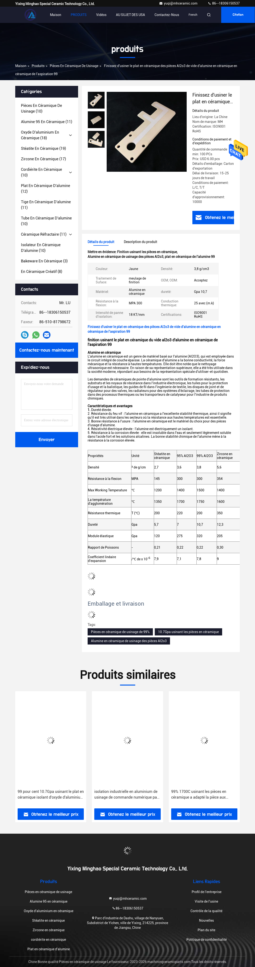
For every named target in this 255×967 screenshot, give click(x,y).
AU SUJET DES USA (130, 15)
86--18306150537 (224, 3)
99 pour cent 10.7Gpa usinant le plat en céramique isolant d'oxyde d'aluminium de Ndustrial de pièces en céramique (51, 794)
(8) (41, 271)
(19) (43, 148)
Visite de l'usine (206, 901)
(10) (41, 108)
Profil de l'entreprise (206, 892)
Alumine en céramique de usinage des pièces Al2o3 (129, 641)
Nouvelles (206, 920)
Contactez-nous (167, 15)
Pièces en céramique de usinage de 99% (120, 632)
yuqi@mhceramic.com (178, 3)
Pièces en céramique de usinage (74, 66)
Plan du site (206, 930)
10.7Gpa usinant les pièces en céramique (188, 632)
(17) (43, 159)
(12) (45, 188)
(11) (46, 122)
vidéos (101, 15)
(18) (40, 135)
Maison (55, 15)
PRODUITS (79, 15)
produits (38, 66)
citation (238, 14)
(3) (44, 261)
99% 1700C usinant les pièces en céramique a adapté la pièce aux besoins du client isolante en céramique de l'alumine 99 (198, 794)
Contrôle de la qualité (206, 911)
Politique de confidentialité (206, 939)
